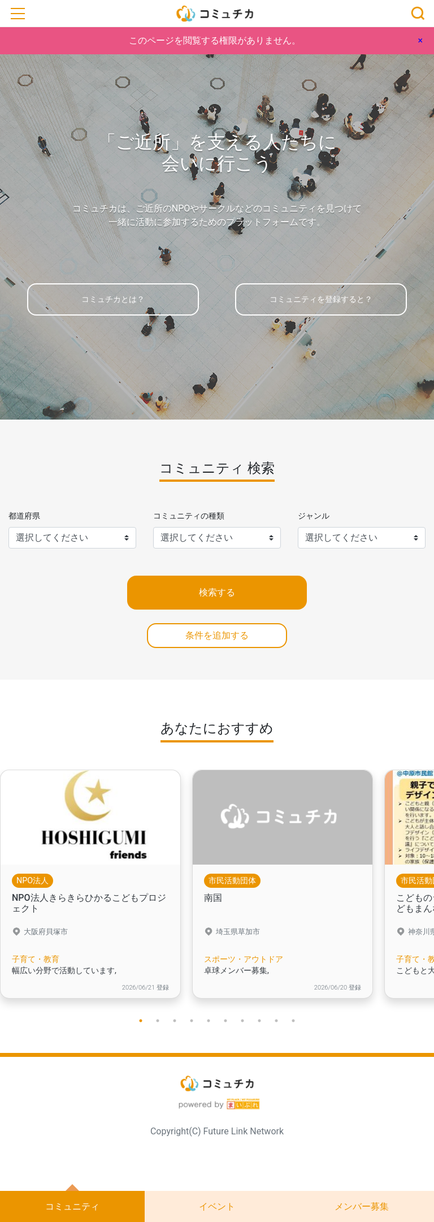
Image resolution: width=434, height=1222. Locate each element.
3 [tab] (174, 1020)
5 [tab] (208, 1020)
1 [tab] (140, 1020)
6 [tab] (225, 1020)
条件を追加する (217, 635)
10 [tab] (293, 1020)
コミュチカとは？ (113, 299)
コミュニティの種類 (188, 516)
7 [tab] (242, 1020)
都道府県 (24, 516)
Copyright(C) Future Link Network (217, 1131)
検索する (217, 592)
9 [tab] (276, 1020)
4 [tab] (191, 1020)
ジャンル (313, 516)
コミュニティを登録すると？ (321, 299)
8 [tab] (259, 1020)
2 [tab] (157, 1020)
